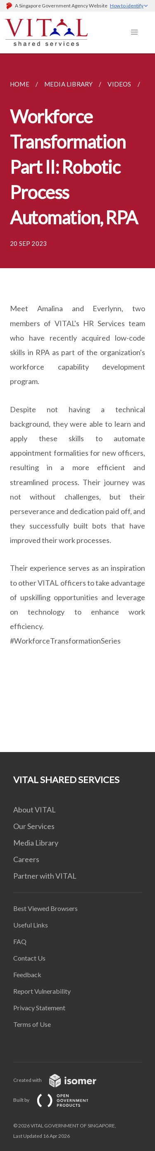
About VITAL (34, 809)
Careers (26, 859)
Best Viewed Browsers (45, 908)
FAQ (19, 941)
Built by (57, 1100)
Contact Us (29, 958)
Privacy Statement (39, 1008)
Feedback (27, 974)
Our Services (34, 826)
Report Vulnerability (42, 991)
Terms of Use (32, 1024)
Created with (61, 1080)
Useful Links (30, 925)
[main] (77, 402)
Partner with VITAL (44, 875)
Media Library (35, 842)
